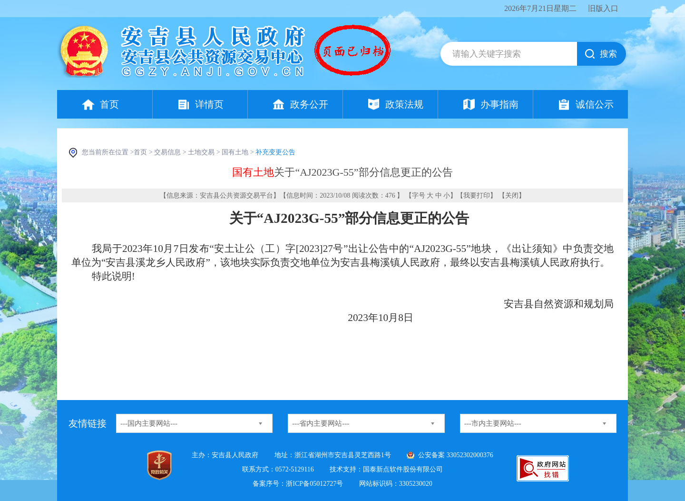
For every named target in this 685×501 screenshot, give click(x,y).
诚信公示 (595, 104)
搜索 (608, 54)
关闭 (512, 195)
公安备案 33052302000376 (455, 455)
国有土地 (235, 152)
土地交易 (201, 152)
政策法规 (404, 104)
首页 (109, 104)
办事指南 (499, 104)
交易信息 (167, 152)
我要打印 (476, 195)
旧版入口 (603, 8)
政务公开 (309, 104)
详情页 (209, 104)
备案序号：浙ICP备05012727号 (298, 483)
